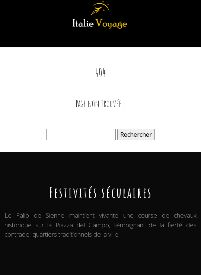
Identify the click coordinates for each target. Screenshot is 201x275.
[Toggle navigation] (14, 38)
